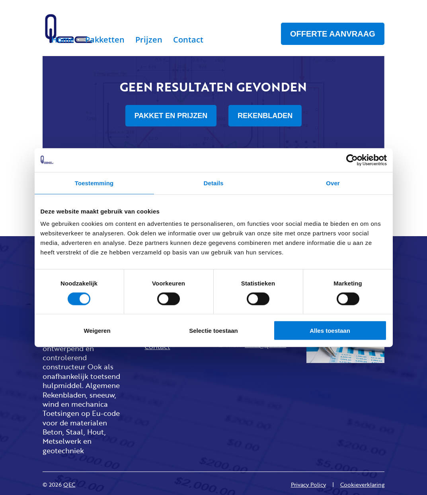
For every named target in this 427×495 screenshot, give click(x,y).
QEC (69, 484)
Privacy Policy (308, 484)
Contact (188, 41)
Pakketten (105, 41)
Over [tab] (333, 182)
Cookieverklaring (362, 484)
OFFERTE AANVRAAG (332, 33)
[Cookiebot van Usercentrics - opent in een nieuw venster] (352, 160)
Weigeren (97, 330)
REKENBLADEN (265, 116)
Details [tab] (214, 182)
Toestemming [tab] (94, 182)
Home (62, 41)
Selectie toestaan (213, 330)
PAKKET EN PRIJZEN (171, 116)
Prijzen (148, 41)
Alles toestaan (330, 330)
